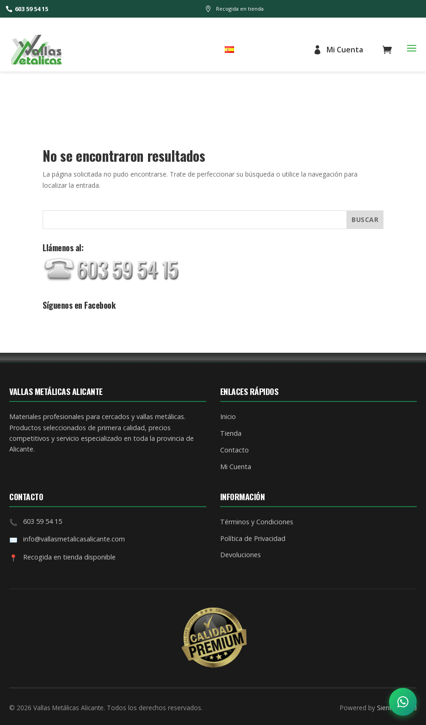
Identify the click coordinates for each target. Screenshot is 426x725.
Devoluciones (240, 554)
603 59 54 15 (27, 9)
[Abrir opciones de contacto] (403, 702)
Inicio (228, 416)
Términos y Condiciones (256, 521)
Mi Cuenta (338, 50)
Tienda (230, 433)
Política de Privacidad (252, 538)
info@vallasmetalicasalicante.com (74, 538)
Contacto (234, 449)
